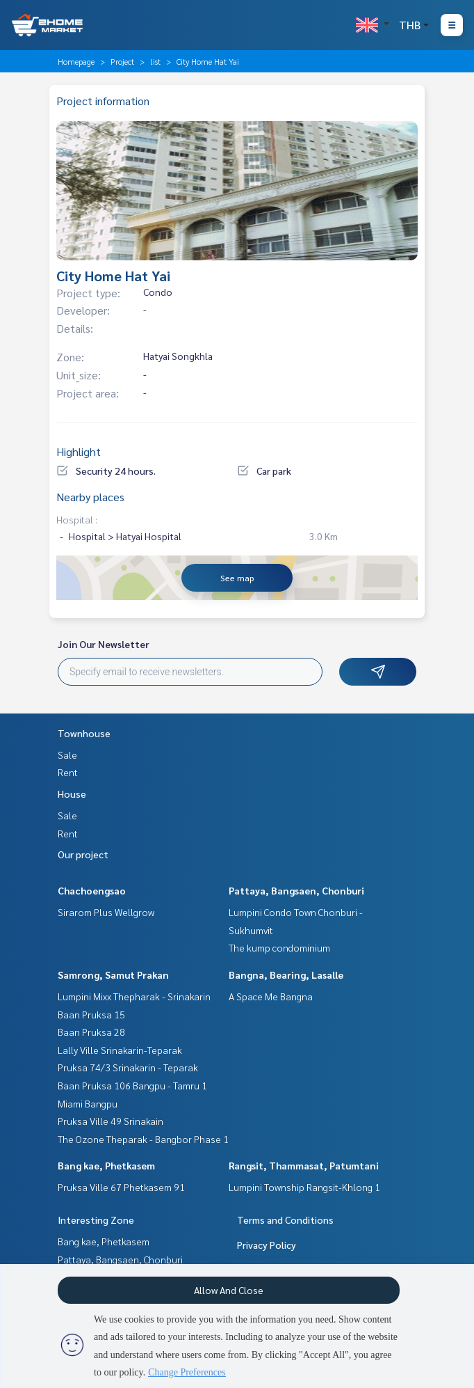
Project (122, 61)
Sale (67, 754)
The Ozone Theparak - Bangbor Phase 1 (143, 1139)
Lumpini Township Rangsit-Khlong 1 (304, 1187)
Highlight (78, 451)
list (155, 61)
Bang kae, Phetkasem (106, 1165)
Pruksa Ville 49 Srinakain (110, 1120)
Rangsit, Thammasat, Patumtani (304, 1165)
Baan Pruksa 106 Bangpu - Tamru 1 (132, 1085)
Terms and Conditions (285, 1219)
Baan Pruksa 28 (91, 1031)
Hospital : (76, 519)
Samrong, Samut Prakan (113, 974)
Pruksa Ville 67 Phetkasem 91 (121, 1187)
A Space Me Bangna (271, 996)
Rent (68, 772)
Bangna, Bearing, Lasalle (286, 974)
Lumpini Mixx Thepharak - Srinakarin (134, 996)
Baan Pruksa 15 (91, 1014)
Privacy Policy (266, 1244)
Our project (83, 854)
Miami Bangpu (87, 1103)
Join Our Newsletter (103, 644)
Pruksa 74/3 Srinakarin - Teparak (128, 1067)
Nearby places (90, 496)
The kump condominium (279, 947)
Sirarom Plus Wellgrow (106, 912)
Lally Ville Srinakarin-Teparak (120, 1049)
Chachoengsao (92, 890)
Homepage (76, 61)
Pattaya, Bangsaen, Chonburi (296, 890)
